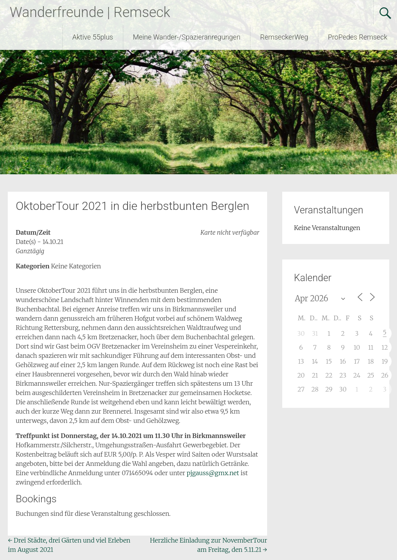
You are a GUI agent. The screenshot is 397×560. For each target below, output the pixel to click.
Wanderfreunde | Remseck (90, 12)
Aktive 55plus (92, 37)
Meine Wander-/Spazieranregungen (186, 37)
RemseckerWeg (284, 37)
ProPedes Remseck (357, 37)
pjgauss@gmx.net (213, 473)
